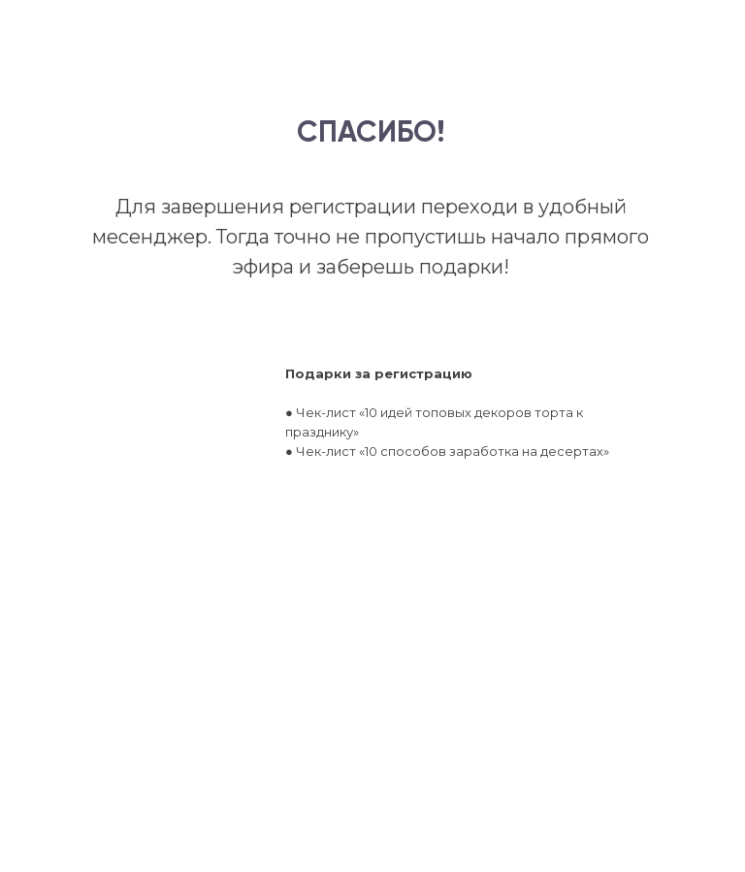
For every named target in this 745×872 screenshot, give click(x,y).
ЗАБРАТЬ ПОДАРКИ (399, 602)
